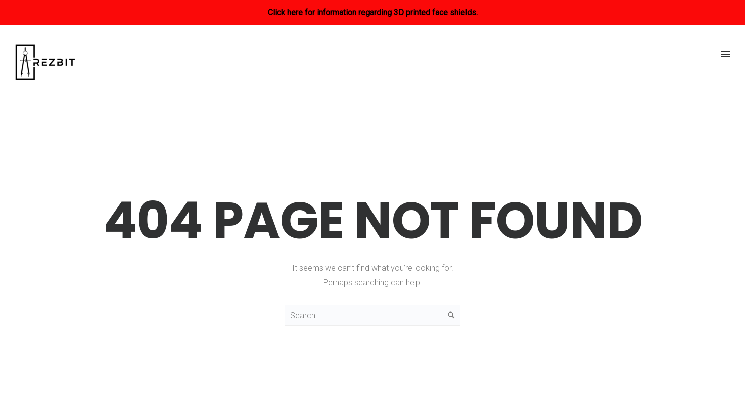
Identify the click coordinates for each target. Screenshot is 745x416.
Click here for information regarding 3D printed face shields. (373, 12)
